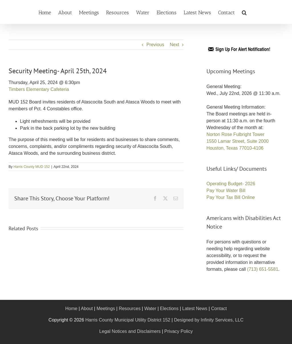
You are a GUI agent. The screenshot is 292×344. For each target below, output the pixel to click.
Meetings (105, 308)
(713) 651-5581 (262, 269)
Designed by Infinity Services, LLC (209, 319)
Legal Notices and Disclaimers (130, 331)
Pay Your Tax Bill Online (230, 197)
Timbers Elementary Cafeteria (39, 89)
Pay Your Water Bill (225, 190)
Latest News (194, 308)
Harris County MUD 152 (31, 167)
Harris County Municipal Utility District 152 (127, 319)
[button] (244, 12)
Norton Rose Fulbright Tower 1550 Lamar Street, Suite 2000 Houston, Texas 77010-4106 (237, 141)
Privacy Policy (178, 331)
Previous (155, 44)
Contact (219, 308)
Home (71, 308)
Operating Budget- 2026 (230, 183)
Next (174, 44)
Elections (169, 308)
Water (150, 308)
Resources (129, 308)
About (87, 308)
